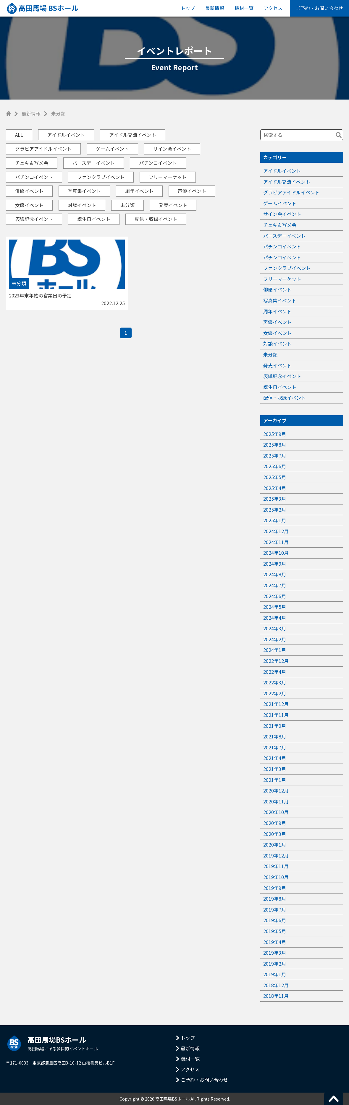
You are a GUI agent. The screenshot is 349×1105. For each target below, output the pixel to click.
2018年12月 (276, 985)
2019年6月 (274, 920)
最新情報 (214, 8)
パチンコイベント (158, 162)
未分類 (127, 205)
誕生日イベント (93, 218)
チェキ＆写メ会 (31, 162)
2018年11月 (276, 995)
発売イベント (173, 205)
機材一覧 (244, 8)
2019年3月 (274, 952)
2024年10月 (276, 552)
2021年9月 (274, 725)
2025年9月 (274, 433)
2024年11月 (276, 542)
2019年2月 (274, 963)
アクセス (273, 8)
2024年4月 (274, 617)
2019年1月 (274, 974)
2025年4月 (274, 488)
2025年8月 (274, 444)
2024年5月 (274, 606)
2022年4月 (274, 671)
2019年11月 (276, 866)
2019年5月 (274, 931)
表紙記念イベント (34, 218)
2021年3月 (274, 768)
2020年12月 (276, 790)
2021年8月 (274, 736)
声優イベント (192, 190)
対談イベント (82, 205)
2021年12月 (276, 703)
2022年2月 (274, 693)
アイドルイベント (66, 134)
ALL (19, 134)
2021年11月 (276, 714)
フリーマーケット (168, 176)
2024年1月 (274, 649)
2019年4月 (274, 941)
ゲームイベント (112, 148)
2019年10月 (276, 877)
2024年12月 (276, 531)
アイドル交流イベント (132, 134)
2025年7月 (274, 455)
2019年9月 (274, 887)
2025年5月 (274, 477)
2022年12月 (276, 660)
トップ (188, 8)
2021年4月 (274, 757)
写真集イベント (84, 190)
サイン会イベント (172, 148)
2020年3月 (274, 833)
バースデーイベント (93, 162)
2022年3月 (274, 682)
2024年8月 (274, 574)
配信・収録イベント (156, 218)
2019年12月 (276, 855)
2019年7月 (274, 909)
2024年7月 (274, 585)
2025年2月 (274, 509)
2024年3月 (274, 628)
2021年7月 (274, 747)
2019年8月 (274, 898)
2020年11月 (276, 801)
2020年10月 (276, 812)
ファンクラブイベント (101, 176)
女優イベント (29, 205)
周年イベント (139, 190)
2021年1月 (274, 779)
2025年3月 (274, 498)
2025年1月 (274, 520)
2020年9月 (274, 822)
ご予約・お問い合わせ (319, 8)
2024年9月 (274, 563)
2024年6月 (274, 596)
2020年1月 (274, 844)
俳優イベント (29, 190)
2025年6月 (274, 466)
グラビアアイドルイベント (43, 148)
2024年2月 (274, 639)
